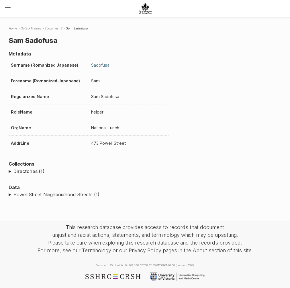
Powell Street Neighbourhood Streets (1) (56, 194)
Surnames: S (53, 28)
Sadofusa (100, 65)
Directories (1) (28, 171)
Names (36, 28)
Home (13, 28)
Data (24, 28)
